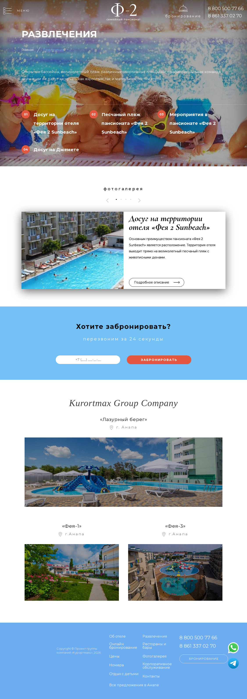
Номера (116, 665)
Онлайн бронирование (123, 646)
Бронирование (183, 16)
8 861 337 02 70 (225, 15)
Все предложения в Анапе (134, 685)
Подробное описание (151, 282)
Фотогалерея (155, 656)
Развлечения (53, 50)
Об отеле (117, 636)
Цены (114, 656)
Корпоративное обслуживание (157, 666)
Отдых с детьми (124, 674)
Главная (27, 50)
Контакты (151, 676)
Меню (23, 10)
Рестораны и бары (154, 646)
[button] (116, 199)
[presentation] (107, 200)
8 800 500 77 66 (226, 8)
